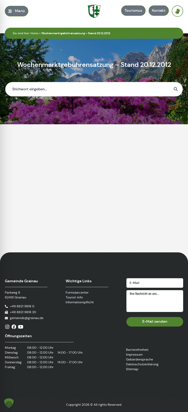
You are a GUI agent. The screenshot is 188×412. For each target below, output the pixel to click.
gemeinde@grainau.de (26, 318)
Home (34, 33)
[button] (9, 403)
